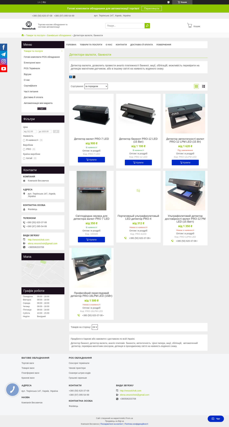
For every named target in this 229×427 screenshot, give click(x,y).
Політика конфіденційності (136, 424)
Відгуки (27, 74)
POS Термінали (32, 68)
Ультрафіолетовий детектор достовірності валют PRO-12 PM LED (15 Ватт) (185, 219)
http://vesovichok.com (38, 239)
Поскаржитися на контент (111, 424)
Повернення (163, 44)
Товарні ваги (27, 368)
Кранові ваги (28, 378)
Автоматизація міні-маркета (38, 103)
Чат (216, 418)
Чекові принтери (77, 368)
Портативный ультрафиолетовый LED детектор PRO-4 (138, 217)
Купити (93, 159)
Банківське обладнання (59, 35)
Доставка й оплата (141, 44)
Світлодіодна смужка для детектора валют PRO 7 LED (91, 217)
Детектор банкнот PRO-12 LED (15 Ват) (138, 140)
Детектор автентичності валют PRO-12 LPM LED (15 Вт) (185, 140)
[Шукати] (147, 25)
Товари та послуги (35, 35)
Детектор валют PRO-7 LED (91, 139)
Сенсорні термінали (79, 363)
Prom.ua (129, 418)
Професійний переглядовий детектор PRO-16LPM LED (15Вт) (91, 294)
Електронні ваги (32, 62)
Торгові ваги (27, 363)
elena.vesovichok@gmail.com (42, 243)
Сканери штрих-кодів (79, 373)
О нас (109, 44)
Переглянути (151, 8)
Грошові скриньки (78, 378)
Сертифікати (30, 85)
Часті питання (31, 91)
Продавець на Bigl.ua (114, 421)
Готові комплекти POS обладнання (42, 57)
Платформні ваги (30, 373)
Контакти (121, 44)
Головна (71, 44)
